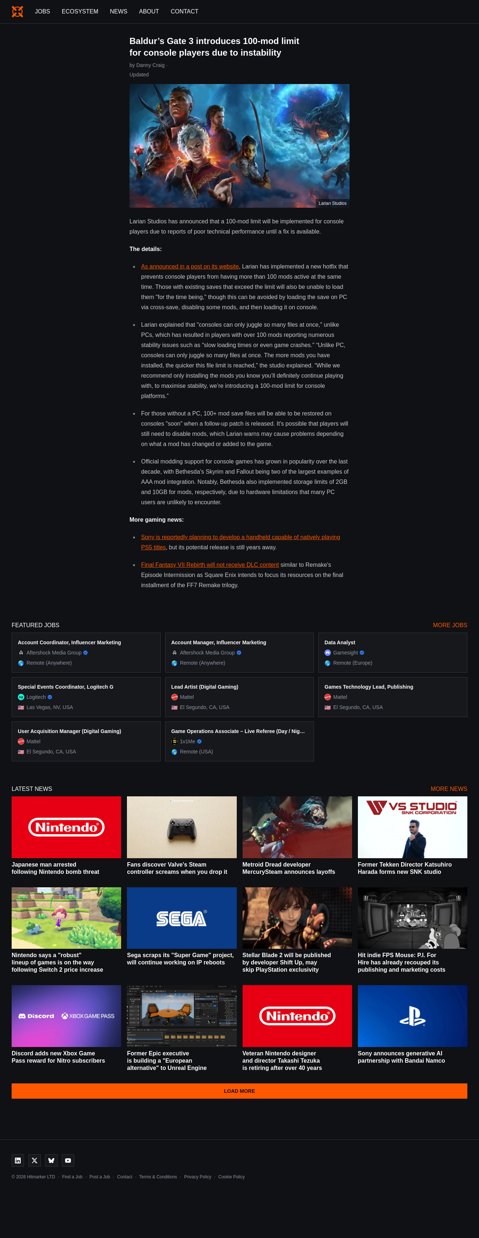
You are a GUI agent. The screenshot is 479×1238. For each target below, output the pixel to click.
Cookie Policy (231, 1176)
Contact (184, 11)
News (118, 11)
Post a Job (99, 1176)
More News (449, 789)
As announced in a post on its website (190, 266)
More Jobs (450, 625)
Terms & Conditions (158, 1176)
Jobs (42, 11)
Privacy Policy (197, 1176)
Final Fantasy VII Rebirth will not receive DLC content (210, 565)
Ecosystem (80, 11)
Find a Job (72, 1176)
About (149, 11)
